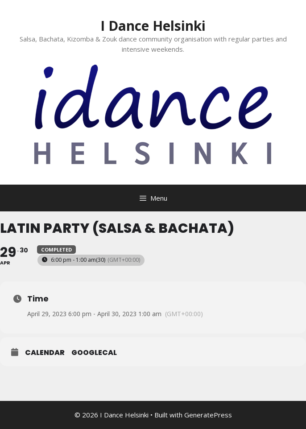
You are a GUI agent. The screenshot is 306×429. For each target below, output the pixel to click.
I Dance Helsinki (153, 25)
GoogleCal (94, 352)
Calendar (45, 352)
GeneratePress (208, 414)
